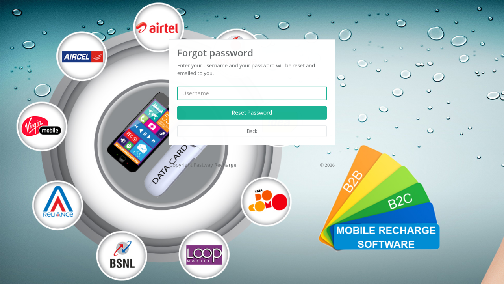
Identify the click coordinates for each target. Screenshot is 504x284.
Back (252, 130)
